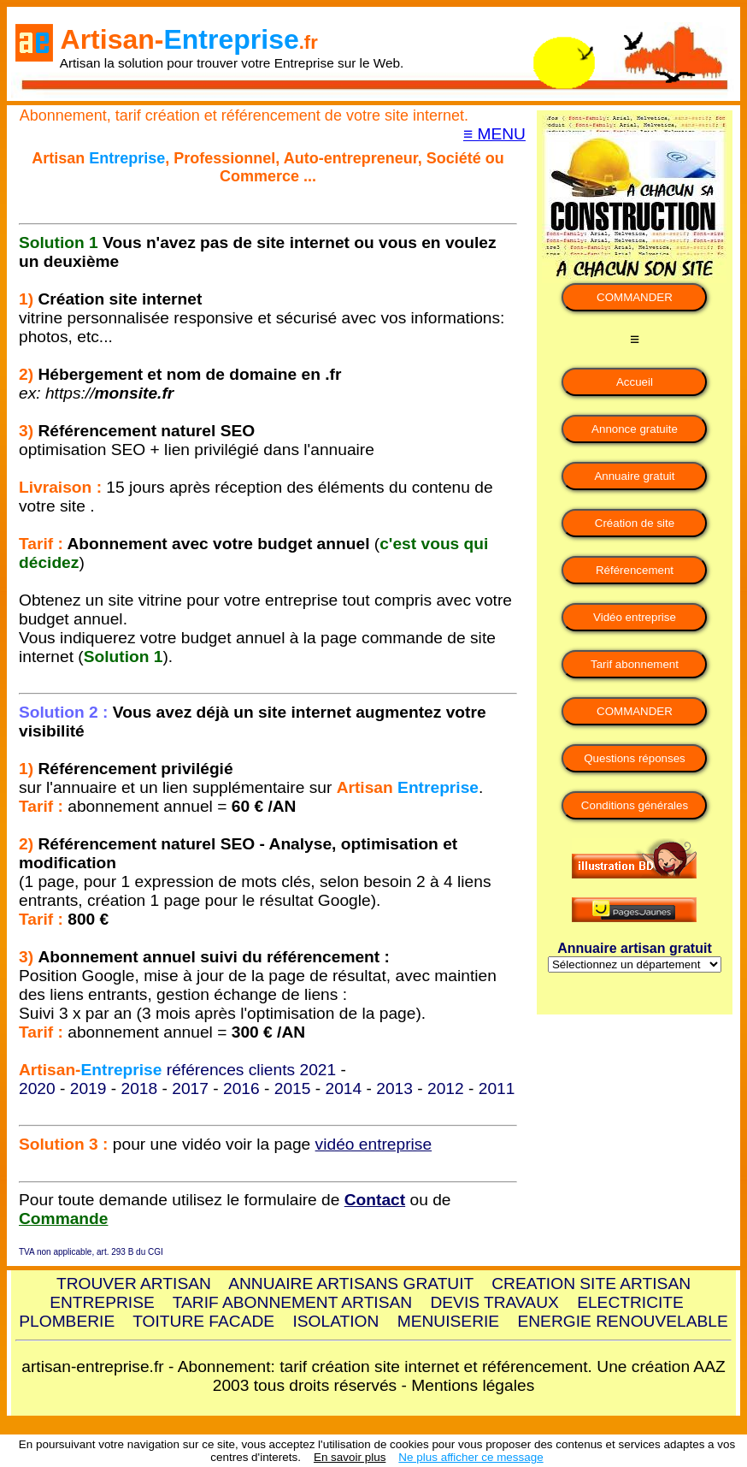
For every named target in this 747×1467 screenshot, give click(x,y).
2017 (190, 1088)
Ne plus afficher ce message (470, 1457)
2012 (445, 1088)
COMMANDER (635, 297)
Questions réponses (634, 758)
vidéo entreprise (373, 1144)
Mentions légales (472, 1385)
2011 (497, 1088)
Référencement (634, 570)
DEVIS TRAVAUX (494, 1302)
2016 (241, 1088)
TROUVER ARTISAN (133, 1283)
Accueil (634, 382)
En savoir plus (349, 1457)
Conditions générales (634, 805)
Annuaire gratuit (634, 476)
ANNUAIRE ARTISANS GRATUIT (350, 1283)
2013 (394, 1088)
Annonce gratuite (634, 429)
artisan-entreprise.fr (92, 1366)
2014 (344, 1088)
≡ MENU (494, 134)
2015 (292, 1088)
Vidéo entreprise (634, 617)
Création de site (634, 523)
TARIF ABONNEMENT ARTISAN (292, 1302)
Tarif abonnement (635, 664)
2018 (139, 1088)
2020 (37, 1088)
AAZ (709, 1366)
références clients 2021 (251, 1070)
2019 (88, 1088)
